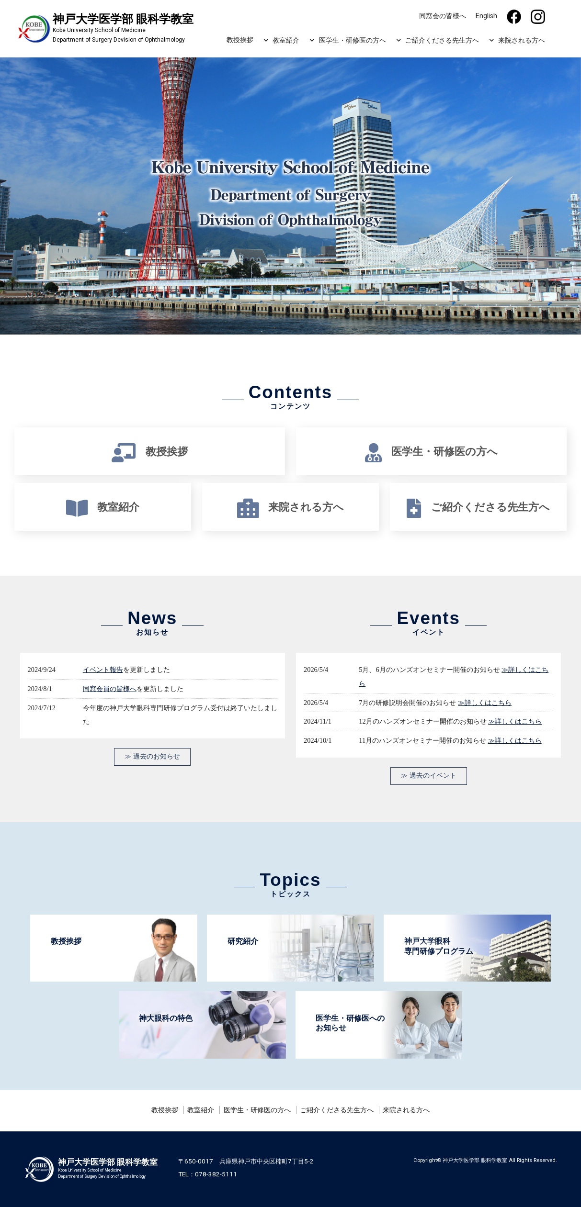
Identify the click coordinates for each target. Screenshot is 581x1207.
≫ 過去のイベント (428, 775)
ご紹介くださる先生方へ (442, 40)
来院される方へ (521, 40)
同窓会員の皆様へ (110, 688)
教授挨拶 (240, 40)
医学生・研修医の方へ (352, 40)
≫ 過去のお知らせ (152, 756)
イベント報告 (103, 669)
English (486, 16)
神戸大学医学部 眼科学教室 (475, 1160)
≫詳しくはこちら (485, 702)
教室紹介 (286, 40)
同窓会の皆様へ (442, 16)
